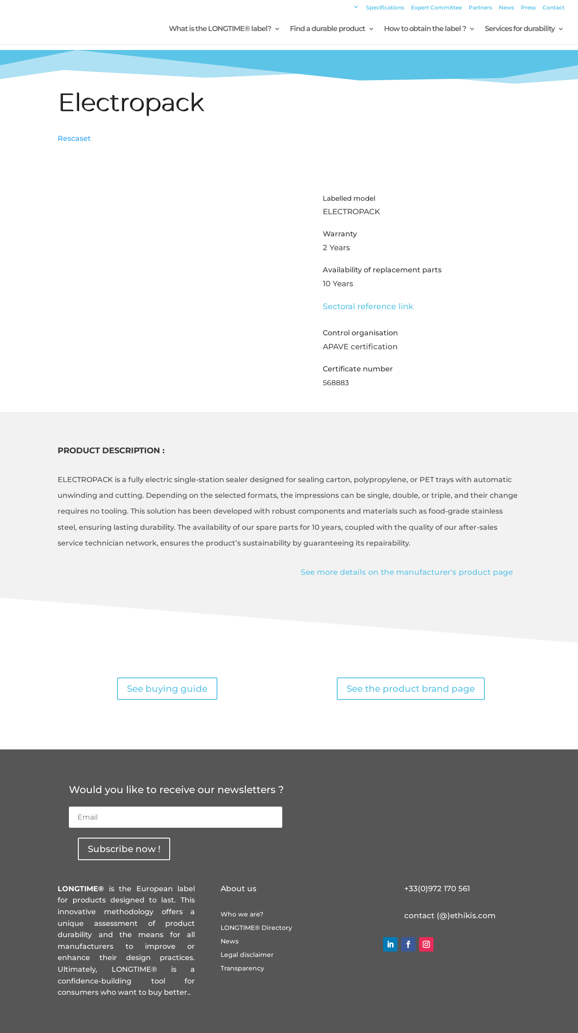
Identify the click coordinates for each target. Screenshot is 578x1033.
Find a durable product (327, 29)
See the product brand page (411, 688)
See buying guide (167, 688)
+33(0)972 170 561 (437, 888)
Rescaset (74, 138)
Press (528, 8)
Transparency (242, 968)
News (506, 8)
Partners (480, 8)
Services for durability (520, 29)
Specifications (385, 8)
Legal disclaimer (247, 955)
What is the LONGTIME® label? (220, 29)
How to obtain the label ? (425, 29)
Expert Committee (436, 8)
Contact (553, 8)
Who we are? (242, 914)
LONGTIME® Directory (256, 928)
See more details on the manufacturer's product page (407, 572)
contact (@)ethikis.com (450, 915)
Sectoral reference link (368, 306)
